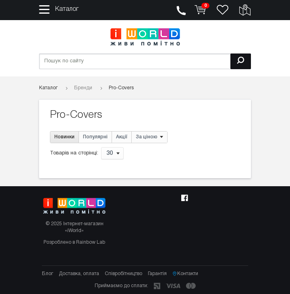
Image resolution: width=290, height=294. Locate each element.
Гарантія (157, 273)
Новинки (64, 137)
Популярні (95, 137)
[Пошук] (240, 61)
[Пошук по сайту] (145, 61)
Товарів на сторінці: (74, 153)
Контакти (185, 273)
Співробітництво (123, 273)
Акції (121, 137)
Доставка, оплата (79, 273)
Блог (47, 273)
